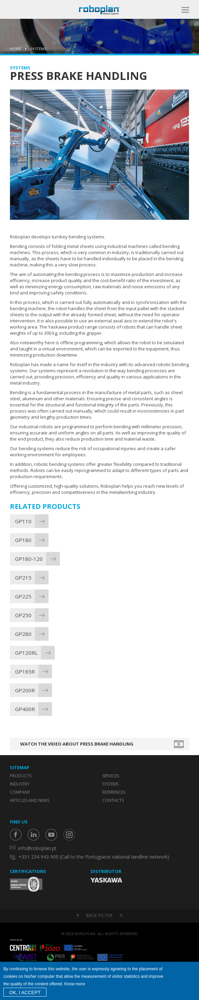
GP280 (23, 633)
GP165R (25, 671)
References (113, 792)
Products (20, 776)
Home (15, 49)
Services (110, 776)
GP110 (23, 521)
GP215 (23, 577)
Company (20, 792)
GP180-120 (29, 558)
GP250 (23, 615)
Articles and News (29, 800)
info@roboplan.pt (37, 848)
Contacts (113, 800)
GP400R (25, 709)
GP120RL (26, 652)
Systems (38, 49)
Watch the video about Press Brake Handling (76, 744)
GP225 (23, 596)
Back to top (99, 915)
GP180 (23, 540)
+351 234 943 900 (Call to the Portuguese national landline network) (93, 856)
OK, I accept (25, 992)
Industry (19, 784)
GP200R (25, 690)
